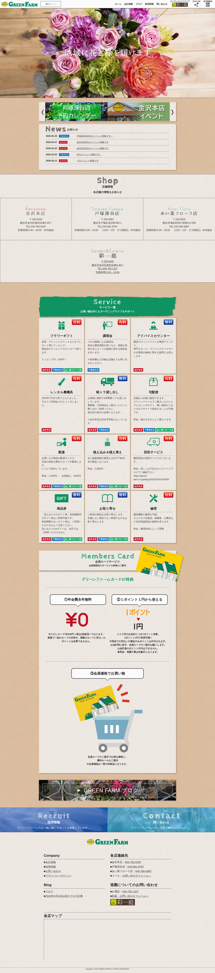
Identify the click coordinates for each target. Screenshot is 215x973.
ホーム (118, 4)
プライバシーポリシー (58, 875)
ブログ (139, 4)
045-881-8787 (136, 866)
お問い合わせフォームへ (136, 875)
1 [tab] (103, 95)
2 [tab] (107, 95)
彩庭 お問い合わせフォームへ (130, 896)
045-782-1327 (130, 891)
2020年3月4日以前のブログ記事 (64, 896)
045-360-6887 (143, 871)
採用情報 (149, 4)
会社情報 (128, 4)
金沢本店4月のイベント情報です (93, 148)
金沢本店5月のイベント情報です (93, 142)
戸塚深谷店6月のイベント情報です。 (95, 136)
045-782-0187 (133, 862)
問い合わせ (161, 4)
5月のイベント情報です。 (89, 154)
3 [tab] (111, 95)
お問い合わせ (53, 871)
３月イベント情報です (88, 161)
